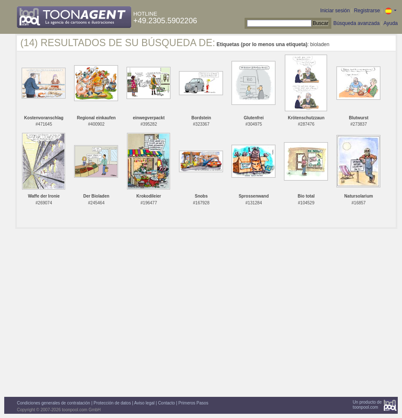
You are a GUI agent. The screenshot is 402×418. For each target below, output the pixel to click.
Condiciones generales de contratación (53, 403)
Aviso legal (144, 403)
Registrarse (367, 11)
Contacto (166, 403)
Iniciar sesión (335, 11)
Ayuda (390, 23)
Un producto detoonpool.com (367, 405)
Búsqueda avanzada (356, 23)
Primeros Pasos (194, 403)
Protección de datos (112, 403)
